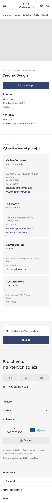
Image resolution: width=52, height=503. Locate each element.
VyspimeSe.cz (15, 281)
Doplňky (45, 15)
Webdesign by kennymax (33, 450)
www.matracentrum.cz (18, 191)
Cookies (34, 458)
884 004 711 (9, 119)
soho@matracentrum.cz (19, 187)
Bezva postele (15, 245)
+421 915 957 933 (15, 387)
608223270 (11, 302)
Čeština (26, 440)
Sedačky (27, 15)
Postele (16, 15)
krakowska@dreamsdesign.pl (19, 123)
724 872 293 (12, 183)
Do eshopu (26, 85)
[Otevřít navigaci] (4, 5)
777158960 (11, 265)
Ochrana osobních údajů (15, 458)
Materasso (7, 70)
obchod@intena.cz (16, 269)
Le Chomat (13, 204)
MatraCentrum (16, 160)
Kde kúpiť (17, 70)
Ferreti (6, 498)
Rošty (36, 15)
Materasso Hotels (12, 489)
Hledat (26, 339)
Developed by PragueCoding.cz (17, 453)
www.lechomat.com (16, 232)
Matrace (7, 15)
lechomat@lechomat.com (20, 228)
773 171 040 (11, 224)
